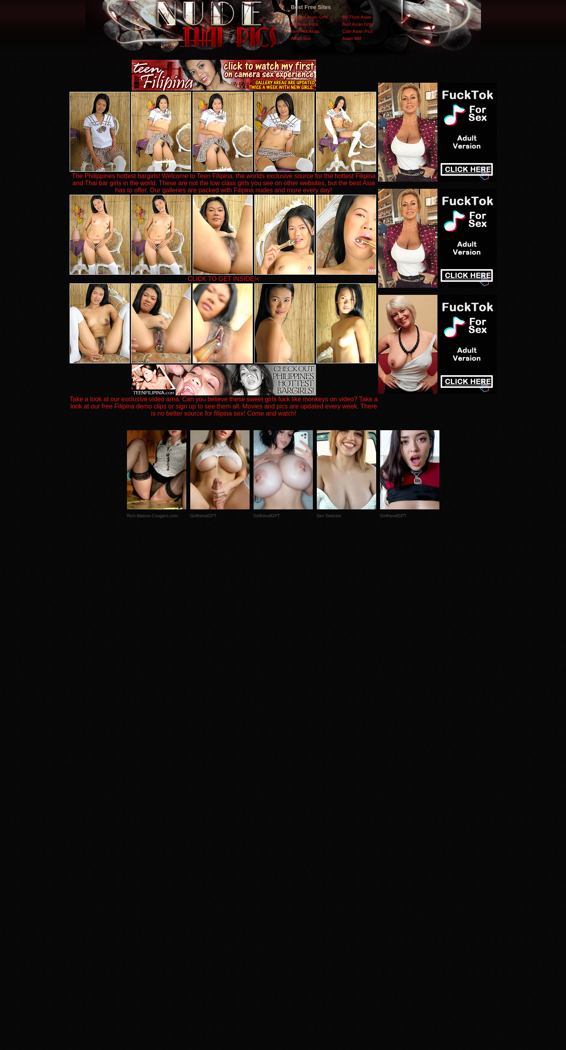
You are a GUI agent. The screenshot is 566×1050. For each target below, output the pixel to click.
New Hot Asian (305, 31)
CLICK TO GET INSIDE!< (224, 278)
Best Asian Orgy (357, 24)
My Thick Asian (356, 17)
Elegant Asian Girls (309, 17)
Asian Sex (301, 38)
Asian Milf (351, 38)
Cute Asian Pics (357, 31)
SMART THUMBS (296, 892)
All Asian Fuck (304, 24)
